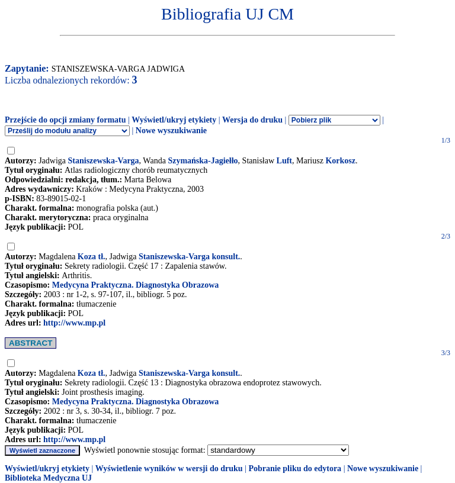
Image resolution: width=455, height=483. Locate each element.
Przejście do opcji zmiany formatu (65, 119)
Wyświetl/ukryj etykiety (174, 119)
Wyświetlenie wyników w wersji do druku (169, 468)
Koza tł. (91, 256)
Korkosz (340, 160)
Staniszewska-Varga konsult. (189, 256)
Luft (284, 160)
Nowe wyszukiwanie (171, 130)
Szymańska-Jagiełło (203, 160)
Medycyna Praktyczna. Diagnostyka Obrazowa (135, 285)
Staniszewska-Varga (103, 160)
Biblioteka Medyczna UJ (48, 478)
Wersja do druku (252, 119)
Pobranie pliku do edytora (294, 468)
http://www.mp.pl (74, 322)
